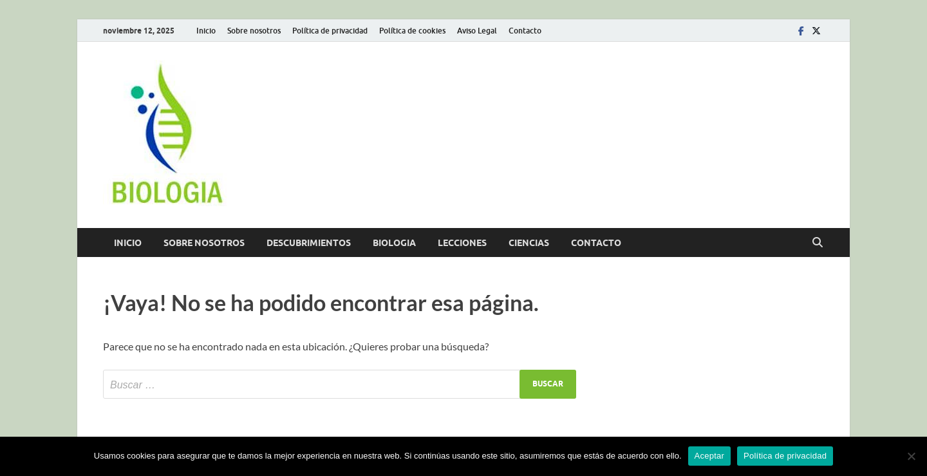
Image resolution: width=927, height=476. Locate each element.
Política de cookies (412, 30)
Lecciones (462, 243)
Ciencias (529, 243)
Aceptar (710, 456)
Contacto (525, 30)
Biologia (394, 243)
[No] (910, 456)
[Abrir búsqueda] (817, 243)
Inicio (206, 30)
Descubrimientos (309, 243)
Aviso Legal (477, 30)
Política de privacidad (330, 30)
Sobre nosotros (254, 30)
